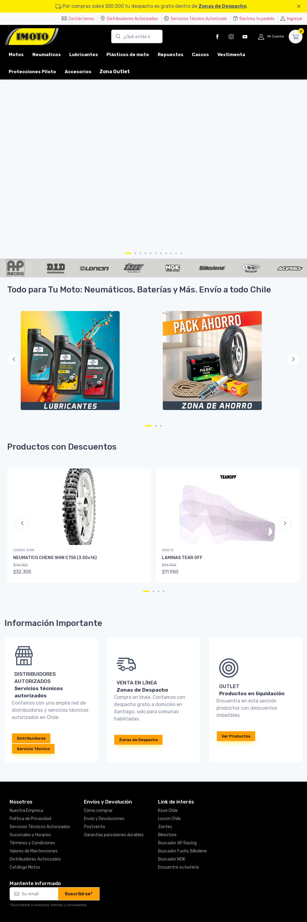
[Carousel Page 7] (161, 253)
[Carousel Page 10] (176, 253)
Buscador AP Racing (177, 843)
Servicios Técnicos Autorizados (40, 826)
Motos (16, 54)
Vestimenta (231, 54)
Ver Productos (236, 736)
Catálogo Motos (25, 867)
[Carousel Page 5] (150, 253)
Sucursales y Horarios (30, 834)
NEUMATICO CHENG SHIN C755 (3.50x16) (55, 557)
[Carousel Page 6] (155, 253)
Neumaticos (46, 54)
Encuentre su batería (178, 867)
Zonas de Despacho (222, 6)
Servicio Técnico (33, 749)
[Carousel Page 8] (166, 253)
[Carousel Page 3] (140, 253)
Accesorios (78, 71)
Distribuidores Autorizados (129, 18)
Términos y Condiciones (32, 843)
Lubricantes (83, 54)
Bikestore (167, 834)
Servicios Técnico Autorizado (195, 18)
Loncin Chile (169, 818)
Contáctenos (78, 18)
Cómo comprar (98, 810)
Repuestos (170, 54)
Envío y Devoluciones (104, 818)
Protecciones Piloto (32, 71)
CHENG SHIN (23, 550)
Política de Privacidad (30, 818)
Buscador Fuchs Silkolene (182, 851)
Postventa (94, 826)
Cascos (200, 54)
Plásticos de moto (127, 54)
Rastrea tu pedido (253, 18)
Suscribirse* (79, 894)
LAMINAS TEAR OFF (182, 557)
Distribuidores (31, 738)
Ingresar (291, 18)
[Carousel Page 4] (145, 253)
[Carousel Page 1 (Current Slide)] (128, 253)
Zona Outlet (115, 71)
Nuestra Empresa (26, 810)
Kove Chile (168, 810)
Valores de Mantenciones (34, 851)
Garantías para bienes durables (114, 834)
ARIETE (168, 550)
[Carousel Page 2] (135, 253)
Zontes (165, 826)
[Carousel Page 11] (181, 253)
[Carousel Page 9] (171, 253)
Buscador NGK (171, 859)
